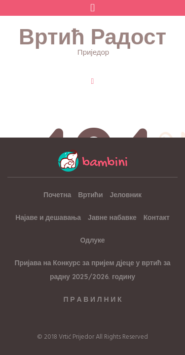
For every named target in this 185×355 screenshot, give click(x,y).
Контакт (157, 217)
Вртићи (90, 194)
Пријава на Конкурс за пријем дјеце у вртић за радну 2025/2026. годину (93, 269)
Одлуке (92, 240)
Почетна (57, 194)
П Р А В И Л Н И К (93, 299)
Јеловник (126, 194)
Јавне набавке (112, 217)
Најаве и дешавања (48, 217)
